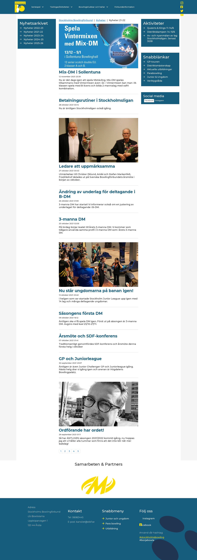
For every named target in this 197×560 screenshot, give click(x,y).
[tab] (165, 99)
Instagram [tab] (159, 100)
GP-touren (153, 61)
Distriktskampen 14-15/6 (161, 32)
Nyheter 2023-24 (34, 35)
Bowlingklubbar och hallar (93, 7)
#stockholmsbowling (151, 537)
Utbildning (111, 528)
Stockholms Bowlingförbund (76, 20)
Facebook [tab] (149, 100)
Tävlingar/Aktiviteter (61, 7)
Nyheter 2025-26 (33, 43)
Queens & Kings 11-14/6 (160, 28)
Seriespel (37, 7)
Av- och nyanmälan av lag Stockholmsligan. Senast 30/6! (162, 38)
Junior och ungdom (117, 518)
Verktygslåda (154, 80)
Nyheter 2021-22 (33, 32)
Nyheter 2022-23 (33, 28)
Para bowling (113, 523)
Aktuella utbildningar (159, 69)
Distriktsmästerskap (158, 65)
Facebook (145, 525)
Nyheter (101, 20)
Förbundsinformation (125, 7)
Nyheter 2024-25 (33, 39)
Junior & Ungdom (157, 77)
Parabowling (154, 73)
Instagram (149, 518)
